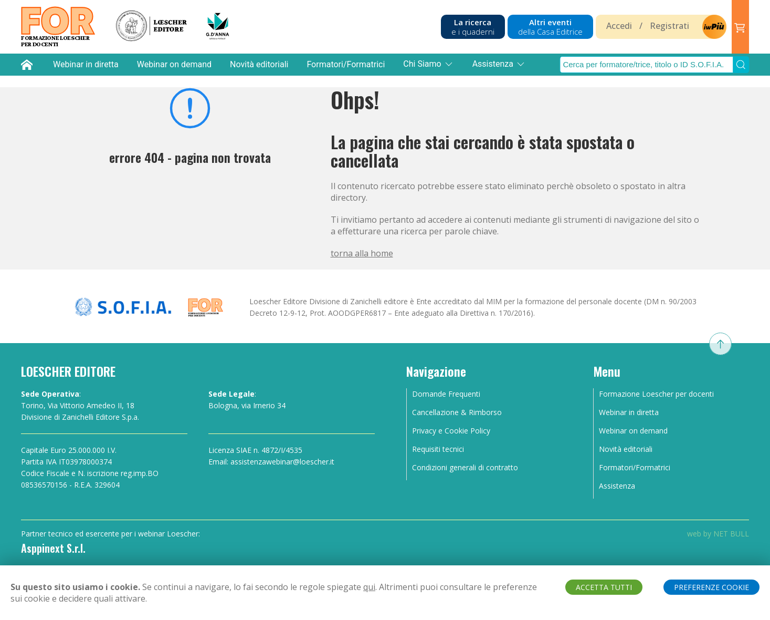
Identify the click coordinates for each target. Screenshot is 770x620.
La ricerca (472, 27)
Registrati (669, 26)
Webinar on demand (174, 64)
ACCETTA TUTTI (604, 587)
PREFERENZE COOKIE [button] (711, 587)
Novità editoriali (259, 64)
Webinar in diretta (86, 64)
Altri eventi (550, 27)
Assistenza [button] (499, 64)
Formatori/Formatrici (346, 64)
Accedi (619, 26)
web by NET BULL (718, 534)
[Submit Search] (741, 64)
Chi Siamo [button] (428, 64)
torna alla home (362, 253)
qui (369, 587)
